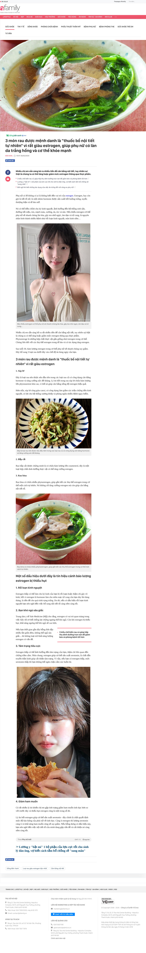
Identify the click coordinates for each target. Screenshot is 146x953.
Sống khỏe (33, 26)
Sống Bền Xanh (13, 868)
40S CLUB (108, 17)
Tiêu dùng (72, 17)
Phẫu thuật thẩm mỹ (71, 26)
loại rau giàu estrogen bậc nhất (35, 868)
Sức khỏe (61, 17)
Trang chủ (10, 889)
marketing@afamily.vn (62, 909)
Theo (53, 839)
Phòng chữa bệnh (49, 26)
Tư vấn (8, 33)
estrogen (69, 195)
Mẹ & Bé (30, 17)
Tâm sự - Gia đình (95, 17)
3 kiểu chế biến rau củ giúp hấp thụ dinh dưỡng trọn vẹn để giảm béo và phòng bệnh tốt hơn (53, 179)
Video (110, 889)
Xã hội (15, 17)
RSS (115, 889)
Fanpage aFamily (119, 1)
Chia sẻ (10, 161)
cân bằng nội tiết (57, 868)
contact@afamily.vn (20, 913)
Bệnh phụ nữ (90, 26)
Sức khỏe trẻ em (125, 26)
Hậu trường (50, 17)
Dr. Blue (4, 1)
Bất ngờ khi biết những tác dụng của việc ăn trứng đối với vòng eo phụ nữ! (46, 187)
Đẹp (22, 17)
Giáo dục (38, 17)
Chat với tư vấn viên (63, 914)
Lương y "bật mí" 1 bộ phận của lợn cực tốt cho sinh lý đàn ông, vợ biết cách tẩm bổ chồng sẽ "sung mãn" (52, 183)
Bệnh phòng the (106, 26)
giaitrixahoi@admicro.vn (62, 928)
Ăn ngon (82, 17)
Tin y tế (20, 26)
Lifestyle (7, 17)
